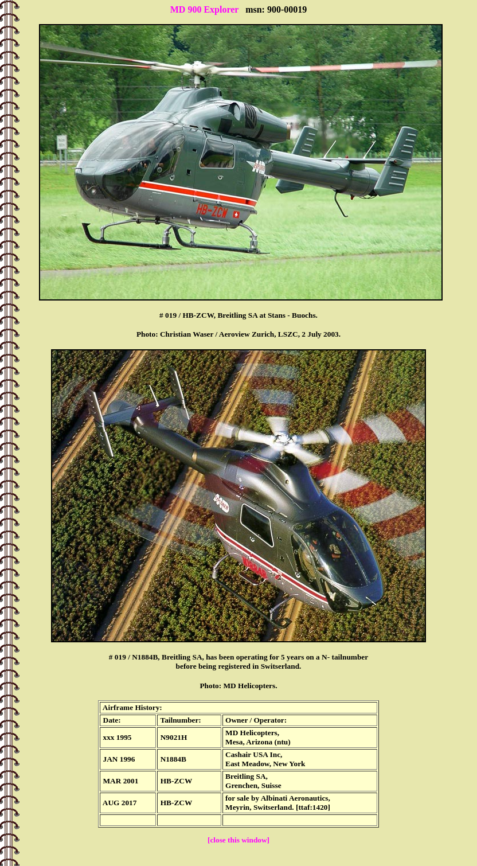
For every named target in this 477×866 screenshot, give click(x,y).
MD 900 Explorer (204, 9)
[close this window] (238, 840)
